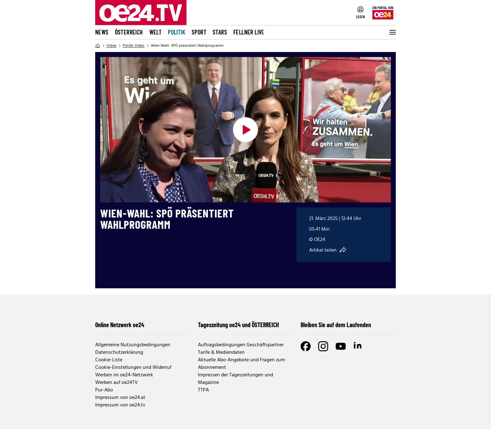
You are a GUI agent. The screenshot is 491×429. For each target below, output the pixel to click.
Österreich (129, 32)
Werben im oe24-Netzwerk (124, 375)
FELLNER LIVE (249, 32)
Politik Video (134, 45)
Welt (155, 32)
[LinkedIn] (358, 346)
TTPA (203, 390)
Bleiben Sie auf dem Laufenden (336, 324)
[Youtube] (341, 346)
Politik (176, 32)
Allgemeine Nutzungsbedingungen (132, 345)
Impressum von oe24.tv (120, 405)
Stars (220, 32)
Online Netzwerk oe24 (119, 324)
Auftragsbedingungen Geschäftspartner (241, 345)
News (102, 32)
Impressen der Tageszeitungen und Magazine (235, 379)
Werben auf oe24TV (116, 383)
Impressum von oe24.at (120, 398)
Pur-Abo (104, 390)
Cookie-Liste (108, 360)
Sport (199, 32)
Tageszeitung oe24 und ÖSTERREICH (238, 324)
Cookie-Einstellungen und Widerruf (133, 368)
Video (111, 45)
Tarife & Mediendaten (221, 352)
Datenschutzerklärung (119, 352)
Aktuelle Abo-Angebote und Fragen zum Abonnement (241, 364)
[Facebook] (306, 346)
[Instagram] (323, 346)
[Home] (97, 45)
